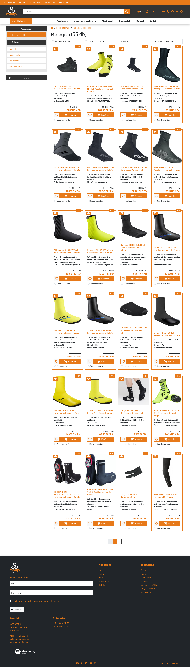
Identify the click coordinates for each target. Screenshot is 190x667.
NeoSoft (175, 663)
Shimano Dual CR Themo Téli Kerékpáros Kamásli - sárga (100, 411)
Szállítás (144, 581)
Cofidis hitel (9, 2)
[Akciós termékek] (86, 41)
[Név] (51, 583)
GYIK (39, 2)
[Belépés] (147, 11)
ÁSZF (101, 577)
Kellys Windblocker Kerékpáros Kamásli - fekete (67, 87)
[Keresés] (73, 11)
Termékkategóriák (20, 21)
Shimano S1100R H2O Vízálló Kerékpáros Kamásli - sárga (100, 251)
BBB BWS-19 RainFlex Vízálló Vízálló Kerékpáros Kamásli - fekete (100, 492)
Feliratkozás (16, 609)
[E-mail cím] (51, 592)
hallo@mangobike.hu (19, 639)
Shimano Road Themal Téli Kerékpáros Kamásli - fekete (100, 331)
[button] (154, 11)
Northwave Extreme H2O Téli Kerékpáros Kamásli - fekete (100, 168)
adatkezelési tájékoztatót (26, 601)
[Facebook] (172, 11)
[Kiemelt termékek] (53, 41)
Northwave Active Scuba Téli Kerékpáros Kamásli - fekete (133, 168)
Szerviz (144, 570)
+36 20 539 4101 (22, 635)
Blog (54, 2)
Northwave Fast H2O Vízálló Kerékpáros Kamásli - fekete (167, 87)
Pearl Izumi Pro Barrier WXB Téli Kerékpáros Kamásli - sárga (166, 413)
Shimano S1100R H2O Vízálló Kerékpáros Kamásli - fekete (67, 251)
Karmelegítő (14, 55)
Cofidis (102, 585)
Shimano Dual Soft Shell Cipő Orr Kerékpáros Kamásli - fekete (133, 330)
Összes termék (17, 35)
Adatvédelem (105, 581)
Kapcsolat (63, 2)
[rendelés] (134, 41)
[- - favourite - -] (57, 114)
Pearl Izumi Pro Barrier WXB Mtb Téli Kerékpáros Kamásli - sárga (100, 88)
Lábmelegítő (15, 60)
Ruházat (14, 42)
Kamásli (12, 49)
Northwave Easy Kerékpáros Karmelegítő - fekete (167, 495)
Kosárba (70, 115)
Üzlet (101, 570)
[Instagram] (181, 11)
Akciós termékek (96, 41)
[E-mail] (163, 11)
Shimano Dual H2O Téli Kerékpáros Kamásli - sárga (66, 411)
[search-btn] (127, 11)
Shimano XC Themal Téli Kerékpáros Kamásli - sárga (66, 331)
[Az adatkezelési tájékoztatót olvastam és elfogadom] (10, 601)
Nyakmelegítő (15, 66)
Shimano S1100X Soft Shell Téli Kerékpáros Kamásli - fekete (132, 247)
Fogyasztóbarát (148, 588)
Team (101, 574)
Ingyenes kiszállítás (149, 585)
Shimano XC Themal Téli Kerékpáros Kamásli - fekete (167, 248)
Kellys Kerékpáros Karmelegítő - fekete (130, 495)
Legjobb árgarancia (26, 2)
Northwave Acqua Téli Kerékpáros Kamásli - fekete (167, 168)
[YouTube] (177, 11)
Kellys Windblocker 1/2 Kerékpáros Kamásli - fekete (133, 411)
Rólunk (47, 2)
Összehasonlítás (63, 120)
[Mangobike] (52, 27)
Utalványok (146, 577)
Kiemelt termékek (63, 41)
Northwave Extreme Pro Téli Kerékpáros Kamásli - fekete (67, 168)
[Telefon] (168, 11)
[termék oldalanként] (167, 41)
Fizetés (144, 574)
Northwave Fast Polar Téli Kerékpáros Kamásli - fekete (133, 87)
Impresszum (146, 592)
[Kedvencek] (139, 11)
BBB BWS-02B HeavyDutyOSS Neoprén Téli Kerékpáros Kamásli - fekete (67, 494)
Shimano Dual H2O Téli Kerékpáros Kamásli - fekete (167, 333)
